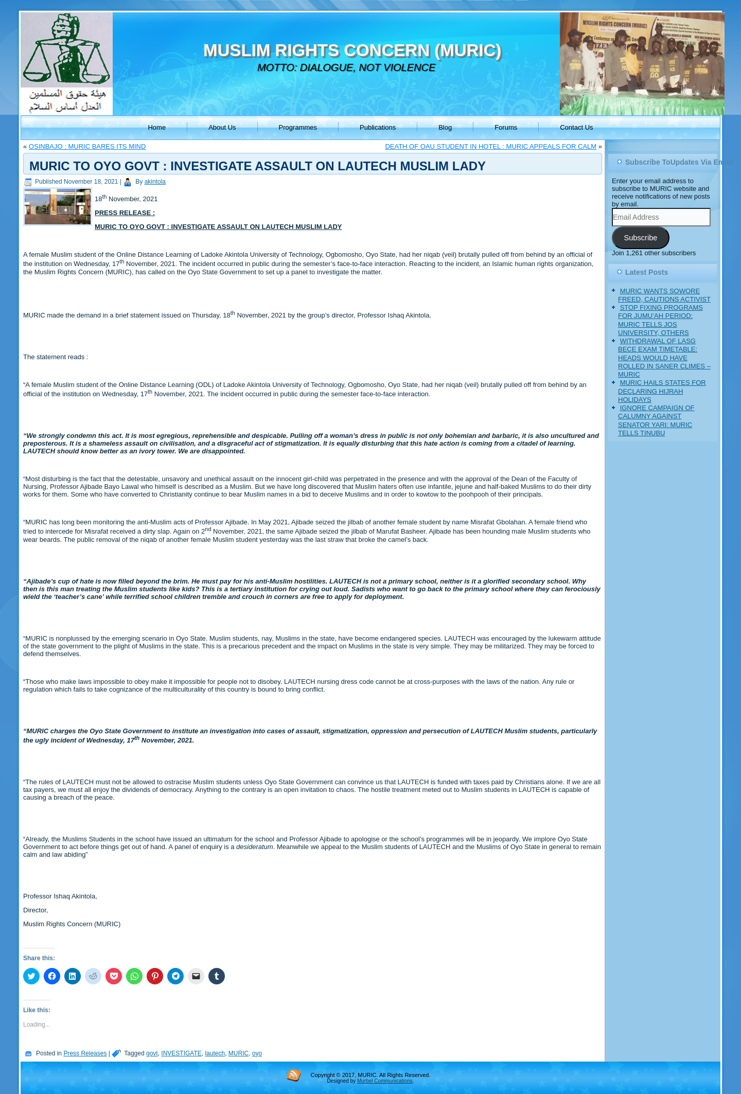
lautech (215, 1053)
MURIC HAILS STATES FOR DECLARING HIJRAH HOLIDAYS (662, 391)
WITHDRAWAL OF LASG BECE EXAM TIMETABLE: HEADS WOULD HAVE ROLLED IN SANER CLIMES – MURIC (664, 357)
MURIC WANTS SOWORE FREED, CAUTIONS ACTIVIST (664, 295)
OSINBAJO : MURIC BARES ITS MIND (87, 146)
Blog (445, 127)
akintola (155, 181)
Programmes (298, 127)
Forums (506, 127)
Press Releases (85, 1053)
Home (157, 127)
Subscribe (640, 238)
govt (152, 1053)
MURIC (238, 1053)
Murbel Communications (385, 1081)
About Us (222, 127)
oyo (257, 1053)
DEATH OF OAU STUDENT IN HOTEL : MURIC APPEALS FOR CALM (490, 146)
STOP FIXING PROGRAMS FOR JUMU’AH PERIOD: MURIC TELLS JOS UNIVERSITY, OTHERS (660, 320)
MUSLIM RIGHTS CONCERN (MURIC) (352, 50)
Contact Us (576, 127)
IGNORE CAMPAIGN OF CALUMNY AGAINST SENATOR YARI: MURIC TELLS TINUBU (656, 420)
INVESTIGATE (181, 1053)
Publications (378, 127)
